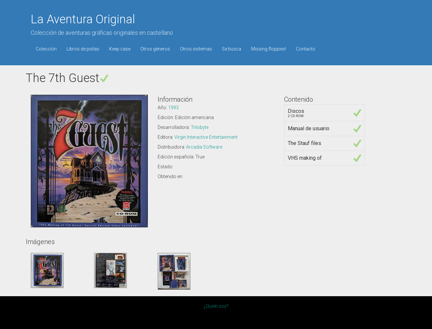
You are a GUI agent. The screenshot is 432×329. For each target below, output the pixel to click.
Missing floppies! (268, 48)
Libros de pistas (83, 48)
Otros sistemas (196, 48)
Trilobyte (199, 127)
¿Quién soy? (216, 306)
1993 (173, 107)
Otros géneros (155, 48)
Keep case (119, 48)
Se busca (231, 48)
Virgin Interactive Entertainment (206, 137)
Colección (46, 48)
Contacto (305, 48)
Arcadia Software (204, 147)
